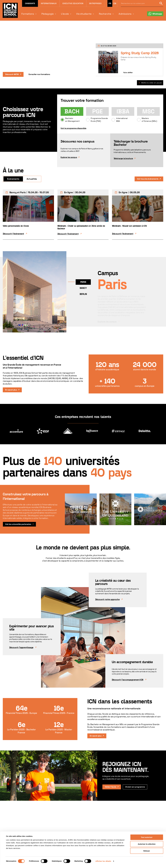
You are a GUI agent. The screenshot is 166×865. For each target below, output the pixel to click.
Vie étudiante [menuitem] (78, 13)
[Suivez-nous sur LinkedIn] (116, 859)
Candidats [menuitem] (30, 3)
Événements (13, 179)
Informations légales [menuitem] (94, 859)
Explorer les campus (69, 157)
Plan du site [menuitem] (90, 856)
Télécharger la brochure (123, 158)
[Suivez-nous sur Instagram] (129, 859)
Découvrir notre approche (107, 599)
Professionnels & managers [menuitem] (52, 859)
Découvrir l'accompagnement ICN (127, 679)
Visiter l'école (110, 787)
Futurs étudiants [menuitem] (48, 856)
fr (110, 3)
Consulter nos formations (39, 74)
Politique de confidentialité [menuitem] (96, 861)
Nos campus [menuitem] (27, 859)
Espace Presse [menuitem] (71, 861)
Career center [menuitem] (27, 861)
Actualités (32, 179)
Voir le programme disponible (73, 128)
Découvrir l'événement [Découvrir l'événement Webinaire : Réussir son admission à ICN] (122, 233)
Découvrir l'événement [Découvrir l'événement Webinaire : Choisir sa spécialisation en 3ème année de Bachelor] (68, 233)
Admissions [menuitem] (117, 13)
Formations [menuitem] (26, 13)
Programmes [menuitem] (27, 856)
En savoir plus (11, 390)
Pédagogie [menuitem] (45, 13)
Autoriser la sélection (147, 520)
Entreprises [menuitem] (95, 3)
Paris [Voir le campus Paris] (83, 281)
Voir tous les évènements (147, 179)
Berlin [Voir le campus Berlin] (83, 294)
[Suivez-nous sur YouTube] (142, 859)
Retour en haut (157, 856)
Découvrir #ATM (12, 74)
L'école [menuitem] (61, 13)
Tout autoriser (146, 513)
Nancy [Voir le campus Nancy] (83, 287)
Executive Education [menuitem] (73, 3)
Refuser (146, 526)
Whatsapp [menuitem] (157, 13)
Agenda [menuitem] (69, 856)
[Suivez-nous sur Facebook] (136, 859)
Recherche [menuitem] (98, 13)
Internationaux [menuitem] (49, 3)
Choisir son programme (135, 787)
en (115, 3)
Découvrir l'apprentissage (21, 647)
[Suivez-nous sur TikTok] (123, 859)
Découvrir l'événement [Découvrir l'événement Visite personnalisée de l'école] (13, 233)
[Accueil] (9, 857)
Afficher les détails (103, 537)
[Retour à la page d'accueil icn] (10, 10)
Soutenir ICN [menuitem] (71, 859)
